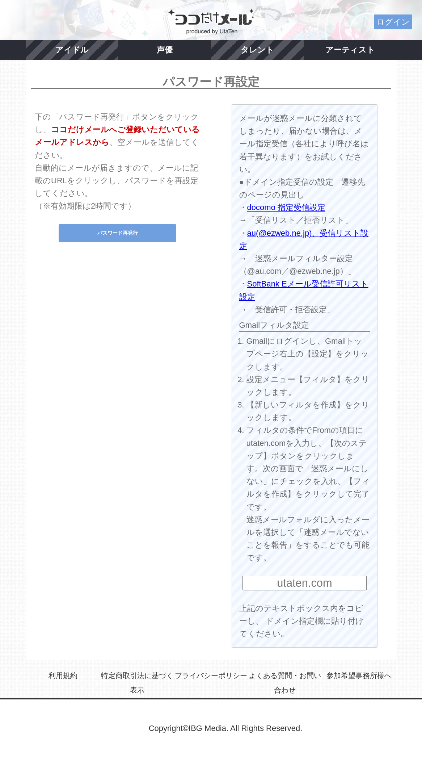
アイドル (72, 49)
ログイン (393, 21)
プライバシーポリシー (211, 675)
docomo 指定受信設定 (286, 207)
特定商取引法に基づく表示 (137, 683)
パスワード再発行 (117, 233)
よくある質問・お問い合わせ (285, 683)
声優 (165, 49)
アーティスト (350, 49)
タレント (257, 49)
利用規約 (62, 675)
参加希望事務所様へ (359, 675)
